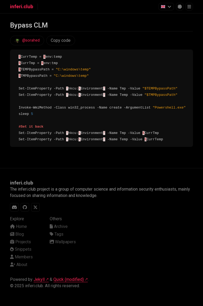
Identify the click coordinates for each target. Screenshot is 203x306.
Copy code (61, 40)
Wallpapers (63, 241)
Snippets (20, 249)
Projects (20, 241)
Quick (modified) (68, 279)
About (18, 264)
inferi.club (21, 7)
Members (21, 256)
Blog (17, 234)
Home (18, 226)
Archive (59, 226)
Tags (56, 234)
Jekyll (39, 279)
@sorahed (31, 40)
